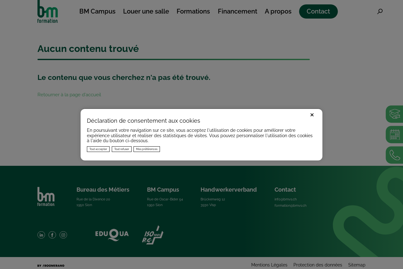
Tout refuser (121, 149)
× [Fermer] (312, 114)
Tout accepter (98, 149)
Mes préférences (146, 149)
